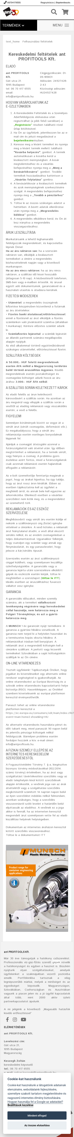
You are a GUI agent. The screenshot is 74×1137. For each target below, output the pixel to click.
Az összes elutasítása (37, 1125)
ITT (43, 835)
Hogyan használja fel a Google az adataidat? (35, 1102)
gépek (56, 962)
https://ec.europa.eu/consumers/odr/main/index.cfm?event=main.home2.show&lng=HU (40, 715)
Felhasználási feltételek (38, 42)
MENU (61, 25)
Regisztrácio (47, 2)
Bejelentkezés (63, 2)
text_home (13, 42)
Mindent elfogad (36, 1115)
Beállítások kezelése (20, 1105)
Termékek (13, 25)
